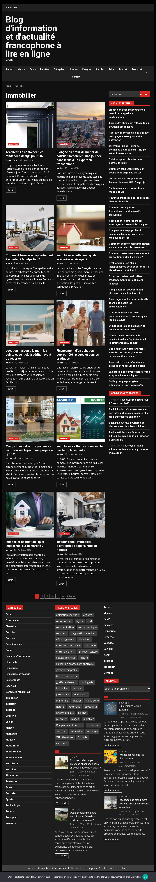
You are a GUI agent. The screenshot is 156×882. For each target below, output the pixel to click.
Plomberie (12, 775)
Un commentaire (127, 765)
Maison (21, 69)
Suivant (71, 596)
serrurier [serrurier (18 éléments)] (61, 731)
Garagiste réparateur (18, 691)
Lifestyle (73, 69)
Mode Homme (14, 757)
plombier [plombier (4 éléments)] (88, 719)
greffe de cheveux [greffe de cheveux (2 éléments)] (66, 682)
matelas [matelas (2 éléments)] (77, 700)
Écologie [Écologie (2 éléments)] (82, 737)
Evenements (13, 680)
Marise (60, 168)
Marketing (12, 733)
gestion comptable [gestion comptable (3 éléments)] (67, 670)
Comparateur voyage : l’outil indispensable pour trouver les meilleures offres (126, 234)
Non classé (12, 763)
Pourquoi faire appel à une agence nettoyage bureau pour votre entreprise (129, 136)
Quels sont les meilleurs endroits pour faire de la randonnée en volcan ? (83, 816)
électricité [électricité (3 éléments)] (61, 743)
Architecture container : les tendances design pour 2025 (30, 125)
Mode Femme (13, 751)
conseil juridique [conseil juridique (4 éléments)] (87, 627)
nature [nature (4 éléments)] (60, 706)
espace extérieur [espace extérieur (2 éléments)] (65, 657)
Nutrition (11, 769)
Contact (76, 77)
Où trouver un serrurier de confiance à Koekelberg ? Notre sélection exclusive (127, 150)
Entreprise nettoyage (18, 674)
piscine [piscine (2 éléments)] (82, 713)
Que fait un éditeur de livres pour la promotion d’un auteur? (129, 436)
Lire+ (10, 190)
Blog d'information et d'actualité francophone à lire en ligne (33, 37)
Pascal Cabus (12, 160)
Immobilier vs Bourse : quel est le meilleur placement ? (81, 419)
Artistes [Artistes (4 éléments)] (87, 615)
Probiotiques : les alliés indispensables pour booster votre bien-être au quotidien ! (129, 267)
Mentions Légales (86, 868)
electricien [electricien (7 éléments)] (84, 639)
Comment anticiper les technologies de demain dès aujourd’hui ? (125, 211)
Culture (10, 650)
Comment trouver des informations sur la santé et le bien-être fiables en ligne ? (129, 413)
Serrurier (11, 793)
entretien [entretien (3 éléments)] (90, 645)
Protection (12, 781)
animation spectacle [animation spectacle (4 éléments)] (67, 615)
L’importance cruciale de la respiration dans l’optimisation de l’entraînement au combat (128, 339)
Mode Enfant (13, 745)
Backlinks (114, 409)
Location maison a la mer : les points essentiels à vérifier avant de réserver (30, 323)
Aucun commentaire (80, 775)
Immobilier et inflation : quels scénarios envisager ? (81, 228)
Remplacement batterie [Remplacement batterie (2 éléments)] (69, 725)
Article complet (113, 745)
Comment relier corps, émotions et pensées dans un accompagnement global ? (85, 764)
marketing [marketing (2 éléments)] (62, 700)
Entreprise (59, 69)
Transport (137, 69)
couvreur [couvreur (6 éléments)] (61, 633)
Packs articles (117, 432)
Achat (112, 69)
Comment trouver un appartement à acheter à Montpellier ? (30, 228)
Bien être (44, 69)
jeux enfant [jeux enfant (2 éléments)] (62, 694)
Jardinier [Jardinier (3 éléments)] (78, 688)
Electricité (12, 662)
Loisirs (10, 721)
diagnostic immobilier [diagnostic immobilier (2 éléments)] (83, 633)
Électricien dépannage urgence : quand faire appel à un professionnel (127, 113)
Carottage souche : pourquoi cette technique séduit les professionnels (129, 303)
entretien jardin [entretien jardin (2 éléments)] (65, 651)
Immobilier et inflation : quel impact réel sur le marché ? (30, 515)
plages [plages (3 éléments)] (75, 719)
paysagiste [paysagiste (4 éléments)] (91, 706)
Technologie (13, 805)
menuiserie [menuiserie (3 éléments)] (92, 700)
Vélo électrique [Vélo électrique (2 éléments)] (64, 737)
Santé (33, 69)
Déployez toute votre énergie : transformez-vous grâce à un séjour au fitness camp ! (127, 352)
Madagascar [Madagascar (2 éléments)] (81, 694)
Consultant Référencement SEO (56, 868)
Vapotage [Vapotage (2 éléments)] (92, 731)
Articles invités (107, 868)
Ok (145, 877)
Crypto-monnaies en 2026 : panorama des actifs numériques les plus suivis (128, 316)
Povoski (9, 362)
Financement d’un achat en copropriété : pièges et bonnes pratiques (81, 323)
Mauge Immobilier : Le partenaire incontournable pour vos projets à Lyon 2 (30, 419)
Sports (9, 799)
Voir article (61, 803)
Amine (9, 263)
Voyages (86, 69)
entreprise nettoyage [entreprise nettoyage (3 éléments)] (68, 645)
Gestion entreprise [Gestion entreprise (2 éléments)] (67, 676)
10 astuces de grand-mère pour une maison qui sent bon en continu (134, 803)
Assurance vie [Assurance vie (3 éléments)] (64, 621)
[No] (152, 876)
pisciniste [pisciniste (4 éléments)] (61, 719)
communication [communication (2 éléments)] (65, 627)
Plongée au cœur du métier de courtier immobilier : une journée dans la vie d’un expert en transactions (81, 125)
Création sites (14, 644)
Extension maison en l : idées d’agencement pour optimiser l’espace (126, 280)
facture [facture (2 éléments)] (84, 657)
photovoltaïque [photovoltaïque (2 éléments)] (65, 713)
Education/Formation (18, 656)
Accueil (9, 69)
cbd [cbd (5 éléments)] (90, 621)
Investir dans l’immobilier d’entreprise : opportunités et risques (81, 515)
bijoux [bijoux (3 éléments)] (79, 621)
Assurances (13, 620)
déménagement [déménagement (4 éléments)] (65, 639)
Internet (123, 69)
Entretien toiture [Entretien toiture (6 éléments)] (88, 651)
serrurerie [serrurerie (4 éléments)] (93, 725)
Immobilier (13, 144)
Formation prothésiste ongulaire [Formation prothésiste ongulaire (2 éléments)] (75, 664)
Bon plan (100, 69)
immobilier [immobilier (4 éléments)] (62, 688)
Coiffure (11, 638)
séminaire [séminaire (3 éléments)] (76, 731)
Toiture (10, 811)
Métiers (10, 739)
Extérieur (11, 686)
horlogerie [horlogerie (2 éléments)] (87, 682)
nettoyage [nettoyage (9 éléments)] (74, 706)
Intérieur (11, 703)
